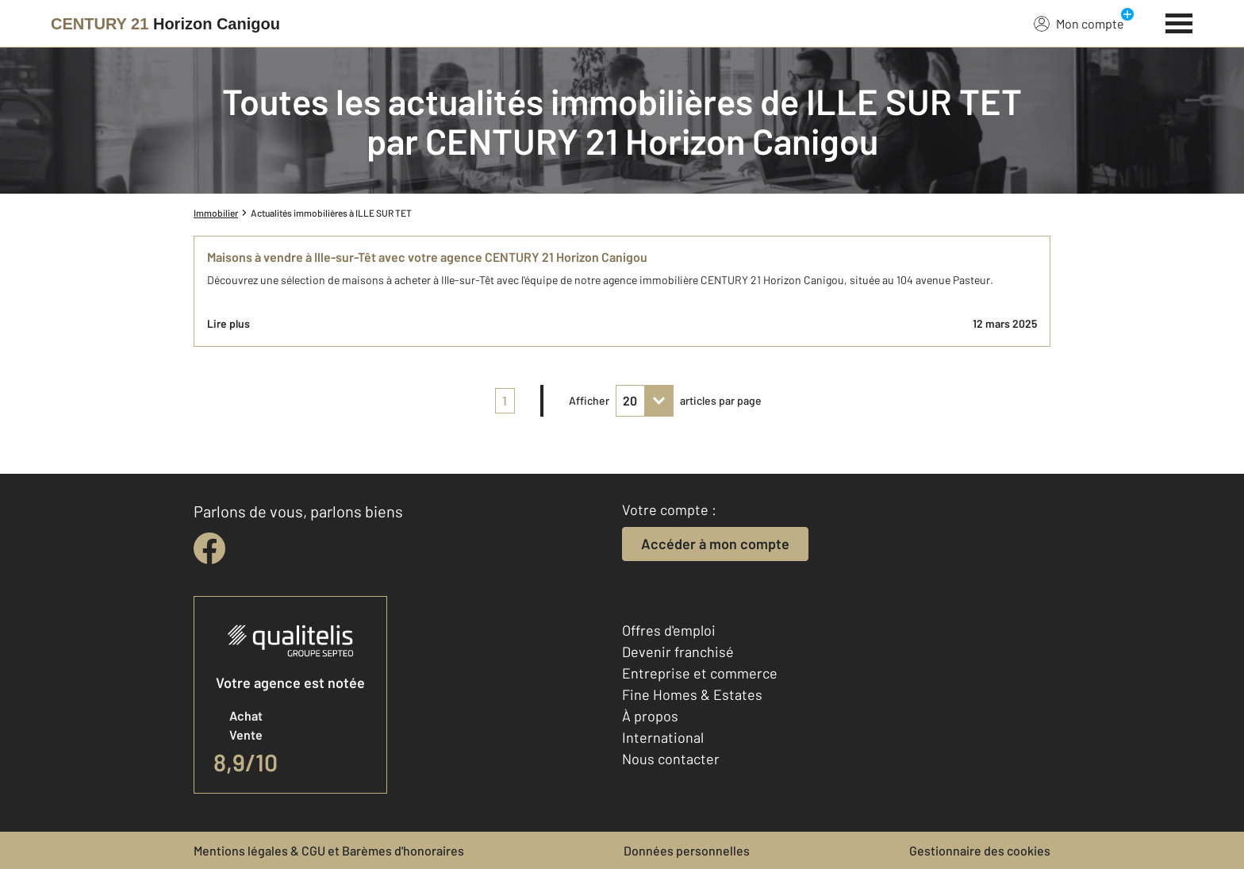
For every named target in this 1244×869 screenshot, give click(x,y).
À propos (650, 716)
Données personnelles (687, 850)
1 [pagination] (504, 400)
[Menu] (1179, 21)
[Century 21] (165, 24)
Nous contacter (671, 758)
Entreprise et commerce (700, 673)
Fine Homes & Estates (692, 694)
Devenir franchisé (678, 651)
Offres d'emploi (669, 630)
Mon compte (1079, 23)
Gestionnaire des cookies (979, 850)
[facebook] (209, 548)
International (663, 737)
